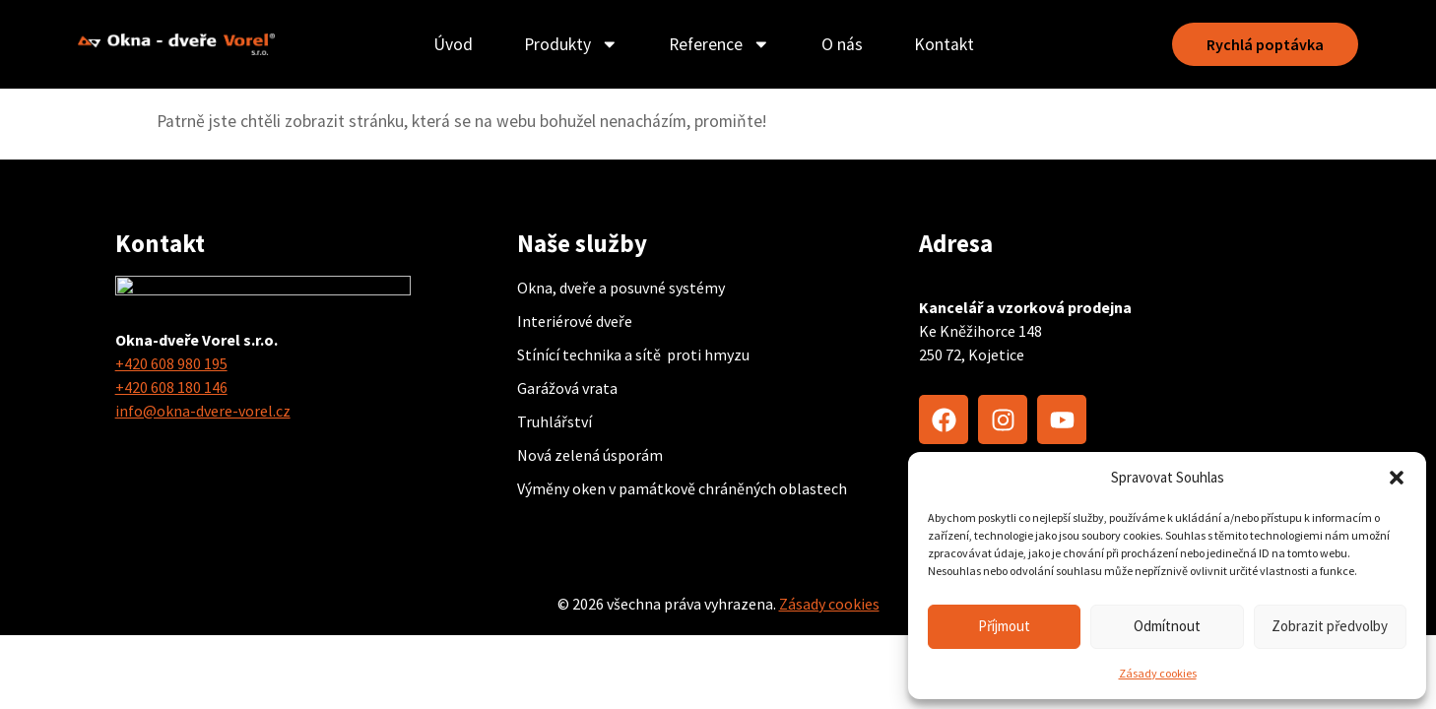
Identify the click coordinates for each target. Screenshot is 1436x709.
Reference (717, 44)
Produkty (568, 44)
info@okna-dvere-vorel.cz (203, 410)
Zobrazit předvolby (1330, 625)
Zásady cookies (1158, 673)
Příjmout (1004, 625)
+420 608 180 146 (171, 387)
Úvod (450, 44)
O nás (839, 44)
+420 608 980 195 (171, 363)
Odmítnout (1167, 625)
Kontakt (941, 44)
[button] (1396, 477)
